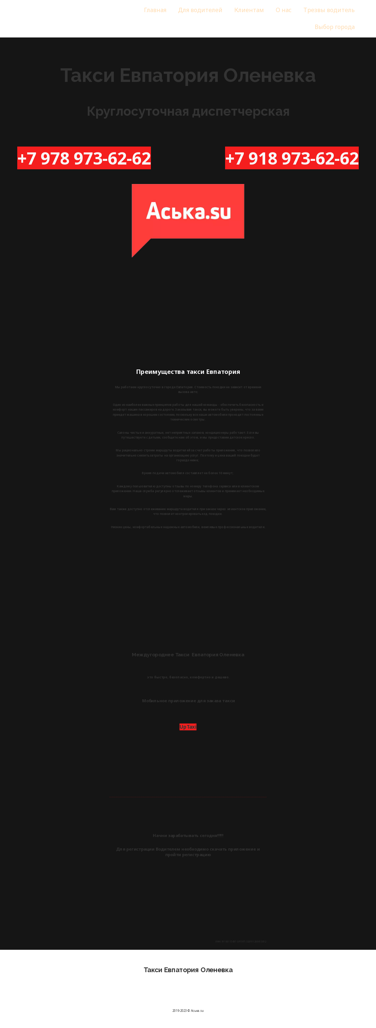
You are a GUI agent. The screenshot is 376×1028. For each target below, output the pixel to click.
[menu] (233, 19)
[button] (332, 27)
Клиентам (248, 10)
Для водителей (200, 10)
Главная (155, 10)
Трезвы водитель (327, 10)
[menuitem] (156, 10)
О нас (282, 10)
